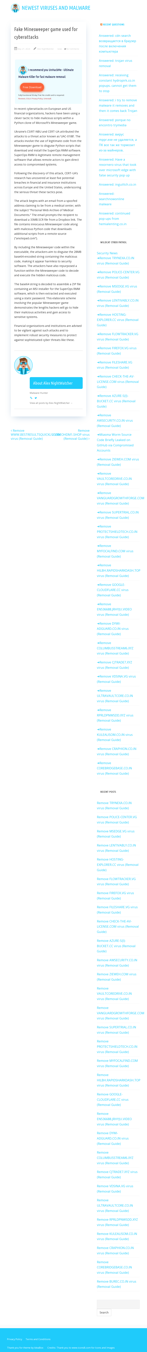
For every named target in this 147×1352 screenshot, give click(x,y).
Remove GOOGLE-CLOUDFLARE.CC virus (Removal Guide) (112, 590)
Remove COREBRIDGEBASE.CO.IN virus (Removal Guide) (114, 768)
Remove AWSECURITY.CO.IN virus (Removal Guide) (115, 420)
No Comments (72, 49)
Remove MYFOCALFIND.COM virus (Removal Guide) (115, 551)
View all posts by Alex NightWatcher (51, 403)
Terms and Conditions (38, 1339)
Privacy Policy (37, 98)
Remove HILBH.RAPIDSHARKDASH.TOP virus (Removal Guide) (118, 570)
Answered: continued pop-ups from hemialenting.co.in (114, 218)
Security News (107, 253)
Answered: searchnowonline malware (111, 199)
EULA (28, 98)
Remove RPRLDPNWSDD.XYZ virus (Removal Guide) (115, 715)
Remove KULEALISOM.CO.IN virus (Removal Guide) (115, 734)
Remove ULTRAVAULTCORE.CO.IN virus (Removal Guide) (115, 695)
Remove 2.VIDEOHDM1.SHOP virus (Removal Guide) (71, 434)
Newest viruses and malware (56, 7)
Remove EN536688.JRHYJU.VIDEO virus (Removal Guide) (114, 609)
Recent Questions (113, 24)
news (59, 49)
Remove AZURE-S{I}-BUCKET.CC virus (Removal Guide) (116, 401)
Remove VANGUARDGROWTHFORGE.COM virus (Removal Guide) (120, 498)
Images (111, 1347)
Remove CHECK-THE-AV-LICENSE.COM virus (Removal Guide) (118, 381)
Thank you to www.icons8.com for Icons (79, 1347)
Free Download (32, 87)
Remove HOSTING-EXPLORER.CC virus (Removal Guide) (118, 319)
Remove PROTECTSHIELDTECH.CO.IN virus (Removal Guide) (117, 531)
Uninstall (47, 98)
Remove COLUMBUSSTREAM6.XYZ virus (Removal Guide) (115, 648)
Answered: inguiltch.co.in (117, 184)
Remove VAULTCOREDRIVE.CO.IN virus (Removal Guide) (114, 478)
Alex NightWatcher (45, 49)
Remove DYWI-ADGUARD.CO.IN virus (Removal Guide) (113, 628)
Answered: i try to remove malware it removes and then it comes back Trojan (118, 105)
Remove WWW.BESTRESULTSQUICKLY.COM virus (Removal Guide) (36, 434)
